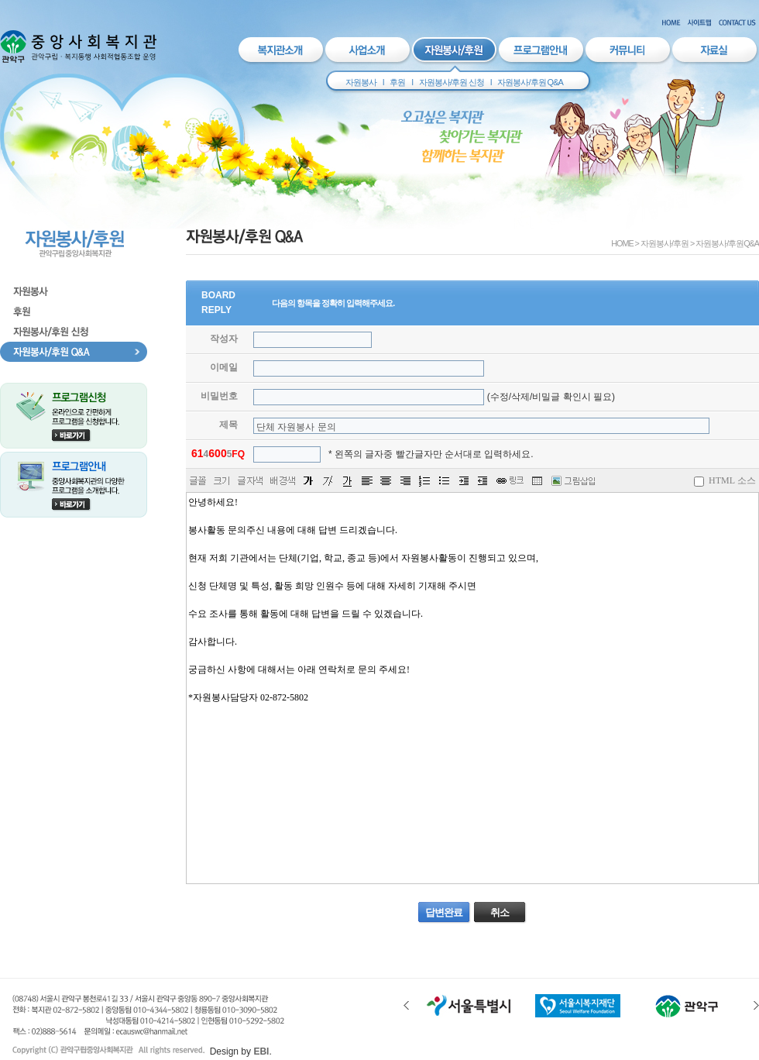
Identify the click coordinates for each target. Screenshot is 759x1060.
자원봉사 (360, 82)
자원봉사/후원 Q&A (529, 82)
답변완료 (443, 912)
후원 (397, 82)
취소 (499, 912)
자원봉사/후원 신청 (451, 82)
